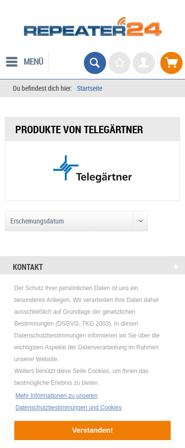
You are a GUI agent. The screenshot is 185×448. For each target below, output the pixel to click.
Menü (24, 60)
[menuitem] (24, 62)
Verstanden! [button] (92, 430)
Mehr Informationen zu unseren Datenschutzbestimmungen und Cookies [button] (68, 401)
